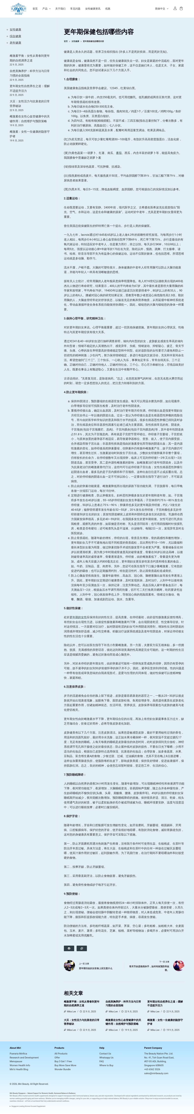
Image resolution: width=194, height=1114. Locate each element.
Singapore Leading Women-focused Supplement (28, 1106)
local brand (36, 1101)
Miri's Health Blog (19, 1069)
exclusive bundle (164, 1098)
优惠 (107, 8)
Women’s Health (47, 1093)
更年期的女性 (78, 617)
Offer (57, 1057)
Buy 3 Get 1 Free (63, 1061)
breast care (94, 1096)
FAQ (101, 1061)
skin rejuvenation (107, 1096)
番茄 (119, 153)
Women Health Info (20, 1065)
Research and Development (24, 1057)
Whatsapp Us (106, 1057)
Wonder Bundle (62, 1069)
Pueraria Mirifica (18, 1053)
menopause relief (69, 1096)
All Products (60, 1053)
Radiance (72, 1093)
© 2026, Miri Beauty (19, 1084)
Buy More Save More (65, 1065)
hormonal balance (82, 1096)
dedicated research (156, 1096)
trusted (25, 1096)
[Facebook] (69, 948)
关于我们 (60, 8)
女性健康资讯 (92, 8)
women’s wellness (62, 1101)
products (170, 1096)
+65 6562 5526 (152, 1069)
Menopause (16, 1061)
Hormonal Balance (60, 1093)
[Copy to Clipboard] (82, 948)
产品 (46, 9)
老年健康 (15, 42)
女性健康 (15, 29)
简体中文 (162, 9)
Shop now (148, 1098)
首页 (35, 8)
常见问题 (75, 8)
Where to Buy (106, 1065)
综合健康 (15, 36)
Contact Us (105, 1053)
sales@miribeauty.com (156, 1073)
